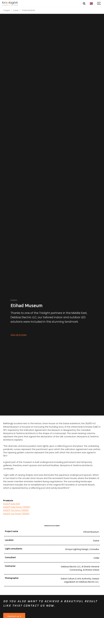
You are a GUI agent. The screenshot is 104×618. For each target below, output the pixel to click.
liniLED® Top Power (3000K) (16, 513)
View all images (19, 334)
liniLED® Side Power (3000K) (16, 507)
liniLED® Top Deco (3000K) (16, 510)
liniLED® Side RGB (11, 503)
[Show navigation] (99, 3)
